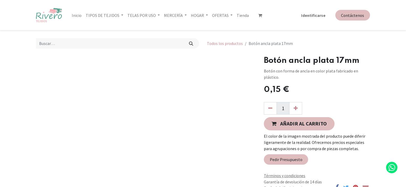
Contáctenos (352, 15)
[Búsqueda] (191, 43)
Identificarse (313, 15)
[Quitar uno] (270, 108)
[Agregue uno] (295, 108)
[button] (299, 123)
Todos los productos (225, 43)
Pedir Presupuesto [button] (286, 159)
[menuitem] (77, 15)
